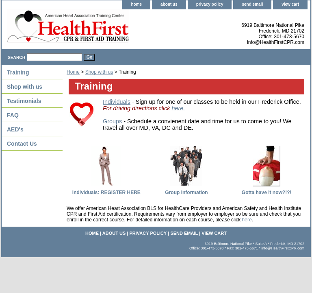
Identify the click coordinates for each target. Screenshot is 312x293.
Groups (112, 121)
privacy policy (209, 4)
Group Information (186, 192)
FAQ (13, 115)
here (247, 220)
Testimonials (24, 101)
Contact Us (22, 143)
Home (73, 72)
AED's (15, 129)
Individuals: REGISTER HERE (106, 192)
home (136, 4)
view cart (290, 4)
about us (169, 4)
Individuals (116, 101)
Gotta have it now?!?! (267, 192)
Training (18, 72)
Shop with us (99, 72)
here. (178, 108)
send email (252, 4)
